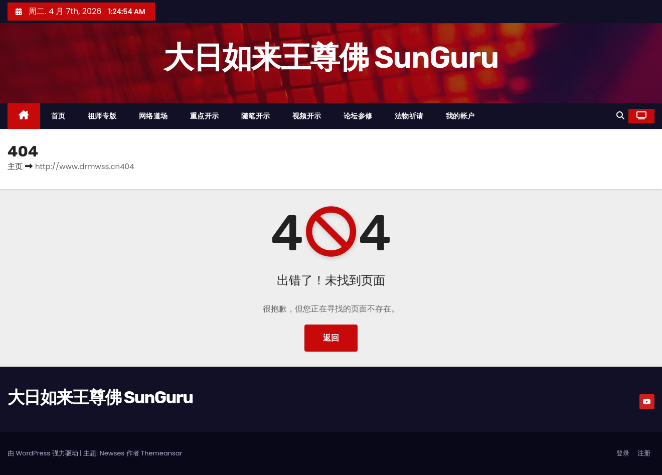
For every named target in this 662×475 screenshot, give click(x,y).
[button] (620, 115)
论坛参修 (358, 116)
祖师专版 (102, 116)
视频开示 (306, 116)
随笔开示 (255, 116)
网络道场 (153, 116)
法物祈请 (409, 116)
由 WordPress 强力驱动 (44, 453)
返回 (331, 338)
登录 (622, 453)
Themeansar (161, 453)
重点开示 (204, 116)
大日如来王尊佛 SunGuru (330, 57)
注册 (643, 453)
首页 (58, 116)
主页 (15, 166)
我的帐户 (460, 116)
